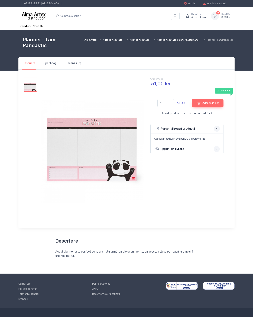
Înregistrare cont (214, 3)
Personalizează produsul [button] (175, 128)
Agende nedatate (112, 40)
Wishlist (190, 3)
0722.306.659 (50, 3)
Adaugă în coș (208, 103)
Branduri (24, 26)
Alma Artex (90, 40)
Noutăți (38, 26)
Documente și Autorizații (106, 293)
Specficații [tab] (50, 63)
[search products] (112, 16)
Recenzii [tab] (73, 63)
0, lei (226, 16)
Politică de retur (27, 288)
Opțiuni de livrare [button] (169, 149)
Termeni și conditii (28, 293)
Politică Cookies (101, 283)
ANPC (95, 288)
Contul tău (24, 283)
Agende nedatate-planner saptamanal (178, 40)
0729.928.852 (32, 3)
